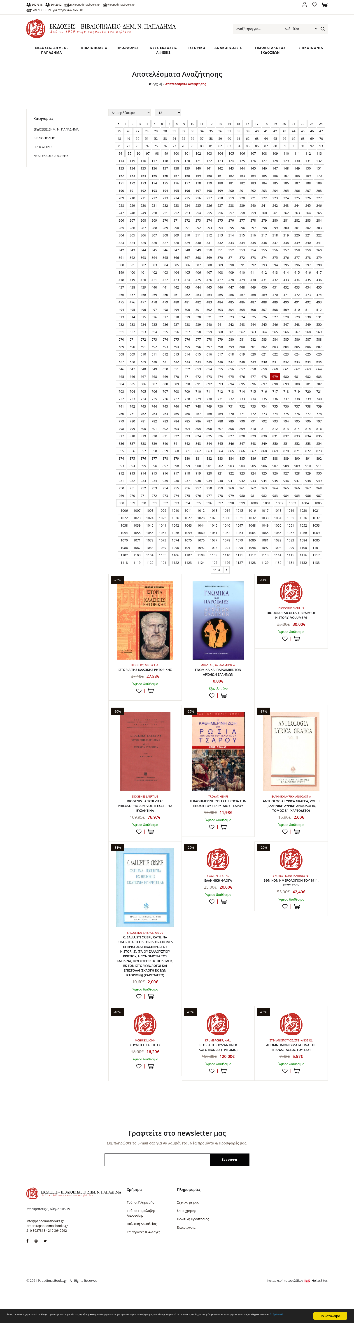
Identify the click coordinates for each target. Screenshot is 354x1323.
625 (308, 363)
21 (293, 133)
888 (275, 467)
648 (143, 378)
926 (275, 482)
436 (319, 289)
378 (308, 267)
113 (319, 163)
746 (176, 415)
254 (198, 222)
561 (231, 341)
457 (132, 304)
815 (308, 438)
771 (242, 423)
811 (264, 438)
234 (187, 215)
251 (165, 222)
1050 (277, 534)
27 (137, 140)
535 (154, 334)
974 (176, 505)
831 (275, 445)
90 (293, 155)
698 (275, 393)
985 (297, 505)
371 (231, 267)
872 (308, 460)
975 (187, 505)
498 (165, 319)
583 (264, 348)
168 (297, 185)
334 (242, 252)
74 (147, 155)
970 (132, 505)
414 (286, 282)
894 (132, 475)
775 (286, 423)
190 (121, 200)
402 (154, 282)
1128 (252, 572)
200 (231, 200)
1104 (149, 564)
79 (192, 155)
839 (154, 453)
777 (308, 423)
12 (211, 133)
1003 (292, 512)
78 (183, 155)
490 (286, 311)
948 (308, 490)
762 (143, 423)
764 (165, 423)
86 (257, 155)
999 (242, 512)
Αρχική (154, 93)
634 (198, 371)
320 (297, 244)
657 (242, 378)
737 (286, 408)
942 (242, 490)
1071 (137, 549)
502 (209, 319)
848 (253, 453)
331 (209, 252)
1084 (303, 549)
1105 (162, 564)
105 (231, 163)
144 (242, 177)
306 (143, 244)
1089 (162, 557)
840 (165, 453)
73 (137, 155)
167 (286, 185)
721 (319, 401)
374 (264, 267)
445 (209, 296)
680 (286, 386)
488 (264, 311)
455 (319, 296)
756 (286, 415)
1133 (316, 572)
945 (275, 490)
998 (231, 512)
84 (238, 155)
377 (297, 267)
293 (209, 237)
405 (187, 282)
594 (176, 356)
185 (275, 192)
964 (275, 497)
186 (286, 192)
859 (165, 460)
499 (176, 319)
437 (121, 296)
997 (220, 512)
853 (308, 453)
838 (143, 453)
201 (242, 200)
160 (209, 185)
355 (264, 259)
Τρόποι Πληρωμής (140, 1233)
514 (132, 326)
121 (198, 170)
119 (176, 170)
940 (220, 490)
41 (266, 140)
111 (297, 163)
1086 (124, 557)
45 (303, 140)
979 (231, 505)
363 (143, 267)
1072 (149, 549)
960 (231, 497)
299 (275, 237)
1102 (124, 564)
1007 (137, 520)
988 (121, 512)
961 (242, 497)
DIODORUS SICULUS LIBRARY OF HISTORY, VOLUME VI (291, 625)
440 (154, 296)
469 (264, 304)
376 (286, 267)
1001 (266, 512)
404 (176, 282)
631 (165, 371)
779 (121, 430)
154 (143, 185)
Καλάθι (325, 4)
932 (132, 490)
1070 (124, 549)
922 (231, 482)
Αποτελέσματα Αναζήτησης (186, 93)
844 (209, 453)
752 (242, 415)
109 (275, 163)
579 (220, 348)
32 (183, 140)
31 (174, 140)
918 (187, 482)
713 (231, 401)
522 (220, 326)
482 (198, 311)
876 (143, 467)
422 (165, 289)
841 (176, 453)
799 (132, 438)
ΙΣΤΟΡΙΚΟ (195, 49)
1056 (149, 542)
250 (154, 222)
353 (242, 259)
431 (264, 289)
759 (319, 415)
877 (154, 467)
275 (220, 229)
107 (253, 163)
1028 (201, 527)
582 (253, 348)
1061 (213, 542)
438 (132, 296)
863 (209, 460)
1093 (213, 557)
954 (165, 497)
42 (275, 140)
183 (253, 192)
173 (143, 192)
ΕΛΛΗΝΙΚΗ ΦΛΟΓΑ (218, 898)
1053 (316, 534)
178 (198, 192)
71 (119, 155)
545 (264, 334)
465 (220, 304)
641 (275, 371)
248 (132, 222)
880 (187, 467)
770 (231, 423)
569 (319, 341)
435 (308, 289)
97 (148, 163)
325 (143, 252)
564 (264, 341)
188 (308, 192)
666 (132, 386)
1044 (201, 534)
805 (198, 438)
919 (198, 482)
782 (154, 430)
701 (308, 393)
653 (198, 378)
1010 (175, 520)
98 (157, 163)
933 (143, 490)
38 (238, 140)
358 (297, 259)
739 (308, 408)
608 (121, 363)
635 (209, 371)
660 (275, 378)
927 (286, 482)
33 (192, 140)
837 (132, 453)
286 (132, 237)
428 (231, 289)
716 (264, 401)
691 (198, 393)
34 (202, 140)
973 (165, 505)
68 (303, 148)
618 (231, 363)
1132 (303, 572)
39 (247, 140)
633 (187, 371)
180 (220, 192)
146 (264, 177)
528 (286, 326)
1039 (137, 534)
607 (319, 356)
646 (121, 378)
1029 (213, 527)
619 (242, 363)
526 (264, 326)
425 (198, 289)
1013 (213, 520)
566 (286, 341)
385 (176, 274)
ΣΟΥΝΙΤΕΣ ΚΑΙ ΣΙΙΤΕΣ (145, 1074)
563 (253, 341)
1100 (303, 557)
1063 (239, 542)
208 (319, 200)
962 (253, 497)
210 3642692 (73, 4)
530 (308, 326)
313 (220, 244)
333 (231, 252)
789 (231, 430)
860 (176, 460)
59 (220, 148)
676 (242, 386)
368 (198, 267)
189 (319, 192)
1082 (277, 549)
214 (176, 207)
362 (132, 267)
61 (238, 148)
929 (308, 482)
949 (319, 490)
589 (121, 356)
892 (319, 467)
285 (121, 237)
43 (284, 140)
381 (132, 274)
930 (319, 482)
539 (198, 334)
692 (209, 393)
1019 (290, 520)
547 (286, 334)
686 (143, 393)
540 (209, 334)
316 (253, 244)
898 (176, 475)
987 (319, 505)
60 (229, 148)
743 (143, 415)
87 (266, 155)
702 (319, 393)
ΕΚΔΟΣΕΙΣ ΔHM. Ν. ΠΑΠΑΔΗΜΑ (49, 52)
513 (121, 326)
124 (231, 170)
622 (275, 363)
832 (286, 445)
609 (132, 363)
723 (132, 408)
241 (264, 215)
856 (132, 460)
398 (319, 274)
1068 (303, 542)
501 (198, 319)
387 (198, 274)
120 (187, 170)
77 (174, 155)
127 (264, 170)
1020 (303, 520)
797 (319, 430)
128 (275, 170)
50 (137, 148)
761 (132, 423)
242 (275, 215)
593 (165, 356)
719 (297, 401)
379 (319, 267)
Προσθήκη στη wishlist (139, 706)
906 (264, 475)
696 (253, 393)
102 (198, 163)
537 (176, 334)
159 (198, 185)
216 (198, 207)
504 (231, 319)
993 (176, 512)
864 (220, 460)
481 (187, 311)
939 (209, 490)
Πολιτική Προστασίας (193, 1250)
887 (264, 467)
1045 (213, 534)
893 (121, 475)
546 (275, 334)
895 (143, 475)
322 (319, 244)
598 (220, 356)
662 (297, 378)
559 (209, 341)
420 (143, 289)
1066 (277, 542)
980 (242, 505)
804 (187, 438)
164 (253, 185)
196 (187, 200)
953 (154, 497)
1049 (265, 534)
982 (264, 505)
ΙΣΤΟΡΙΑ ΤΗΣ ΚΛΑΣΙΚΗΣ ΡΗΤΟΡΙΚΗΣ (145, 682)
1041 (162, 534)
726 (165, 408)
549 (308, 334)
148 (286, 177)
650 (165, 378)
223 (275, 207)
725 (154, 408)
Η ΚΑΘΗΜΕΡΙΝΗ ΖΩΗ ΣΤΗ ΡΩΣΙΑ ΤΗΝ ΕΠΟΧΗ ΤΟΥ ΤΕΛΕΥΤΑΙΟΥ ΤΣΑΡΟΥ (218, 817)
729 (198, 408)
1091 (188, 557)
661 (286, 378)
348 (187, 259)
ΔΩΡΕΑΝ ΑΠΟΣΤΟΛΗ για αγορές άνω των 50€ (70, 9)
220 (242, 207)
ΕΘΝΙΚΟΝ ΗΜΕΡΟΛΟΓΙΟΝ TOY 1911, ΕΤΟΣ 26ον (291, 901)
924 (253, 482)
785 (187, 430)
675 (231, 386)
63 (257, 148)
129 (286, 170)
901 (209, 475)
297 (253, 237)
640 (264, 371)
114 (121, 170)
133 (121, 177)
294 (220, 237)
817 (121, 445)
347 (176, 259)
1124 (201, 572)
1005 (318, 512)
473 (308, 304)
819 (143, 445)
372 (242, 267)
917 (176, 482)
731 (220, 408)
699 (286, 393)
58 (211, 148)
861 (187, 460)
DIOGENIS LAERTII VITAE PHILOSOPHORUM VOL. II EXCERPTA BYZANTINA (145, 817)
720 (308, 401)
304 (121, 244)
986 (308, 505)
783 (165, 430)
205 (286, 200)
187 (297, 192)
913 (132, 482)
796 (308, 430)
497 (154, 319)
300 (286, 237)
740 (319, 408)
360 (319, 259)
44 (293, 140)
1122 (175, 572)
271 (176, 229)
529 (297, 326)
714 (242, 401)
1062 (226, 542)
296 (242, 237)
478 (154, 311)
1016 (252, 520)
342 (121, 259)
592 (154, 356)
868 (264, 460)
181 (231, 192)
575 (176, 348)
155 (154, 185)
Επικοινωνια (186, 1258)
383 (154, 274)
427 (220, 289)
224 (286, 207)
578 (209, 348)
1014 (226, 520)
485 (231, 311)
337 (275, 252)
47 (321, 140)
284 (319, 229)
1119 (137, 572)
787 (209, 430)
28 (147, 140)
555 (165, 341)
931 (121, 490)
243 (286, 215)
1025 (162, 527)
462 (187, 304)
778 (319, 423)
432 (275, 289)
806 (209, 438)
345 (154, 259)
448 (242, 296)
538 (187, 334)
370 (220, 267)
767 (198, 423)
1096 (252, 557)
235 (198, 215)
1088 (149, 557)
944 (264, 490)
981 (253, 505)
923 (242, 482)
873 (319, 460)
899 (187, 475)
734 (253, 408)
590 (132, 356)
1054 (124, 542)
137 (165, 177)
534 (143, 334)
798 (121, 438)
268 (143, 229)
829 (253, 445)
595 (187, 356)
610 (143, 363)
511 (308, 319)
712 (220, 401)
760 (121, 423)
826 (220, 445)
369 (209, 267)
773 (264, 423)
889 (286, 467)
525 (253, 326)
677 (253, 386)
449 (253, 296)
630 (154, 371)
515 (143, 326)
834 (308, 445)
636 (220, 371)
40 (257, 140)
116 (143, 170)
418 (121, 289)
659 (264, 378)
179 (209, 192)
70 (321, 148)
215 (187, 207)
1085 (316, 549)
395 (286, 274)
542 (231, 334)
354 (253, 259)
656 (231, 378)
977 (209, 505)
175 (165, 192)
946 (286, 490)
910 (308, 475)
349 (198, 259)
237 (220, 215)
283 (308, 229)
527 (275, 326)
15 (238, 133)
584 (275, 348)
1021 (316, 520)
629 (143, 371)
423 (176, 289)
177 (187, 192)
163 (242, 185)
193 (154, 200)
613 (176, 363)
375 (275, 267)
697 (264, 393)
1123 (188, 572)
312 (209, 244)
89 (284, 155)
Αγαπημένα (314, 4)
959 (220, 497)
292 (198, 237)
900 (198, 475)
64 (266, 148)
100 (176, 163)
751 (231, 415)
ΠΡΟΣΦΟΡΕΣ (127, 49)
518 (176, 326)
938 (198, 490)
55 (183, 148)
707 (165, 401)
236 (209, 215)
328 (176, 252)
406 (198, 282)
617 (220, 363)
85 (247, 155)
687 (154, 393)
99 (166, 163)
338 (286, 252)
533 (132, 334)
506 (253, 319)
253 (187, 222)
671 (187, 386)
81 (211, 155)
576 (187, 348)
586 (297, 348)
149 (297, 177)
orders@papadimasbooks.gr (116, 4)
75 (156, 155)
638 (242, 371)
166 (275, 185)
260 (264, 222)
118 (165, 170)
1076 (201, 549)
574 (165, 348)
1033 (265, 527)
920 (209, 482)
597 (209, 356)
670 (176, 386)
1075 (188, 549)
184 (264, 192)
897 (165, 475)
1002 (279, 512)
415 (297, 282)
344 (143, 259)
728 (187, 408)
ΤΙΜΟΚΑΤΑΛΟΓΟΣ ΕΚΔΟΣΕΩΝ (269, 52)
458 (143, 304)
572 (143, 348)
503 (220, 319)
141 (209, 177)
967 (308, 497)
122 (209, 170)
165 (264, 185)
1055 (137, 542)
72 (128, 155)
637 (231, 371)
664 (319, 378)
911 (319, 475)
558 (198, 341)
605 (297, 356)
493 (319, 311)
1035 (290, 527)
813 (286, 438)
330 (198, 252)
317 (264, 244)
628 (132, 371)
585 (286, 348)
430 (253, 289)
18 (266, 133)
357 (286, 259)
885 (242, 467)
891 (308, 467)
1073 (162, 549)
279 (264, 229)
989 (132, 512)
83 (229, 155)
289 (165, 237)
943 (253, 490)
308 (165, 244)
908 (286, 475)
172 (132, 192)
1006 (124, 520)
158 (187, 185)
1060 (201, 542)
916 (165, 482)
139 (187, 177)
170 (319, 185)
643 (297, 371)
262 (286, 222)
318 (275, 244)
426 (209, 289)
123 (220, 170)
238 (231, 215)
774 (275, 423)
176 (176, 192)
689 (176, 393)
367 (187, 267)
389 (220, 274)
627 (121, 371)
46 (312, 140)
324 (132, 252)
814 (297, 438)
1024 (149, 527)
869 (275, 460)
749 (209, 415)
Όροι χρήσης (186, 1241)
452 (286, 296)
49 (128, 148)
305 (132, 244)
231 (154, 215)
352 (231, 259)
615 (198, 363)
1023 (137, 527)
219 (231, 207)
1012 (201, 520)
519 (187, 326)
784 (176, 430)
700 (297, 393)
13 (220, 133)
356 (275, 259)
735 (264, 408)
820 (154, 445)
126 (253, 170)
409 (231, 282)
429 (242, 289)
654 (209, 378)
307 (154, 244)
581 (242, 348)
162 (231, 185)
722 (121, 408)
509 (286, 319)
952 (143, 497)
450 (264, 296)
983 (275, 505)
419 (132, 289)
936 (176, 490)
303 (319, 237)
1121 (162, 572)
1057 (162, 542)
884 (231, 467)
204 (275, 200)
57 (202, 148)
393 (264, 274)
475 (121, 311)
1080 (252, 549)
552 (132, 341)
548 (297, 334)
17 (257, 133)
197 (198, 200)
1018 (277, 520)
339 (297, 252)
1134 (216, 579)
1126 (226, 572)
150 (308, 177)
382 (143, 274)
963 (264, 497)
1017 (265, 520)
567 (297, 341)
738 (297, 408)
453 (297, 296)
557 (187, 341)
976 (198, 505)
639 (253, 371)
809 (242, 438)
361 (121, 267)
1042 (175, 534)
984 (286, 505)
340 (308, 252)
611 (154, 363)
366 (176, 267)
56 (192, 148)
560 (220, 341)
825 (209, 445)
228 (121, 215)
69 (312, 148)
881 (198, 467)
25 (119, 140)
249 (143, 222)
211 (143, 207)
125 (242, 170)
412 (264, 282)
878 (165, 467)
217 (209, 207)
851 (286, 453)
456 (121, 304)
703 (121, 401)
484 (220, 311)
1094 (226, 557)
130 (297, 170)
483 (209, 311)
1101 (316, 557)
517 (165, 326)
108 (264, 163)
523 (231, 326)
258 (242, 222)
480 (176, 311)
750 (220, 415)
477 (143, 311)
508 (275, 319)
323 (121, 252)
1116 (303, 564)
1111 (239, 564)
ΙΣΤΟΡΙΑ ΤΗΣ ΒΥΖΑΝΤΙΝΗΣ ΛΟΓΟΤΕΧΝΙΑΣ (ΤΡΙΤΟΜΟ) (218, 1077)
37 (229, 140)
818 (132, 445)
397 (308, 274)
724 (143, 408)
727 (176, 408)
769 (220, 423)
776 (297, 423)
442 (176, 296)
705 (143, 401)
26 (128, 140)
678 (264, 386)
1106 (175, 564)
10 (192, 133)
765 (176, 423)
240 (253, 215)
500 (187, 319)
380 (121, 274)
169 (308, 185)
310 (187, 244)
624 (297, 363)
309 (176, 244)
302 (308, 237)
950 (121, 497)
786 (198, 430)
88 (275, 155)
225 (297, 207)
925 (264, 482)
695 (242, 393)
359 (308, 259)
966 (297, 497)
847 (242, 453)
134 (132, 177)
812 (275, 438)
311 (198, 244)
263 (297, 222)
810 (253, 438)
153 (132, 185)
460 (165, 304)
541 (220, 334)
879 (176, 467)
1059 (188, 542)
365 (165, 267)
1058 (175, 542)
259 (253, 222)
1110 (226, 564)
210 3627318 (43, 4)
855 (121, 460)
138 (176, 177)
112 (308, 163)
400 (132, 282)
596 (198, 356)
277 (242, 229)
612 (165, 363)
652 (187, 378)
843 (198, 453)
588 (319, 348)
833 (297, 445)
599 (231, 356)
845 (220, 453)
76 (165, 155)
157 (176, 185)
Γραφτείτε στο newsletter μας (177, 1164)
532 (121, 334)
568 (308, 341)
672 (198, 386)
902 (220, 475)
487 (253, 311)
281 (286, 229)
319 (286, 244)
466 (231, 304)
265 (319, 222)
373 (253, 267)
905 (253, 475)
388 (209, 274)
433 (286, 289)
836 (121, 453)
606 (308, 356)
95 (129, 163)
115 (132, 170)
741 (121, 415)
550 (319, 334)
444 (198, 296)
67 (293, 148)
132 (319, 170)
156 (165, 185)
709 (187, 401)
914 (143, 482)
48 (119, 148)
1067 (290, 542)
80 (202, 155)
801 (154, 438)
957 (198, 497)
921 (220, 482)
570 (121, 348)
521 (209, 326)
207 (308, 200)
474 (319, 304)
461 (176, 304)
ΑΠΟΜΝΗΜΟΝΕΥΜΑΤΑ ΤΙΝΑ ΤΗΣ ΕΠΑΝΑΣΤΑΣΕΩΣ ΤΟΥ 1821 (291, 1077)
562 (242, 341)
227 (319, 207)
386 (187, 274)
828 (242, 445)
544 (253, 334)
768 (209, 423)
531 (319, 326)
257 (231, 222)
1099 (290, 557)
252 (176, 222)
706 (154, 401)
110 (286, 163)
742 (132, 415)
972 (154, 505)
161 (220, 185)
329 (187, 252)
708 (176, 401)
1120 (149, 572)
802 (165, 438)
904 (242, 475)
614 (187, 363)
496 (143, 319)
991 (154, 512)
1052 (303, 534)
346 (165, 259)
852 (297, 453)
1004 (305, 512)
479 (165, 311)
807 (220, 438)
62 (247, 148)
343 (132, 259)
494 (121, 319)
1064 (252, 542)
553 (143, 341)
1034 (277, 527)
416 (308, 282)
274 (209, 229)
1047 (239, 534)
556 (176, 341)
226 (308, 207)
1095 (239, 557)
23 (312, 133)
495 (132, 319)
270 (165, 229)
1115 (290, 564)
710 (198, 401)
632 (176, 371)
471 (286, 304)
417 (319, 282)
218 (220, 207)
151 (319, 177)
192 (143, 200)
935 (165, 490)
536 (165, 334)
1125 (213, 572)
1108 (201, 564)
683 (319, 386)
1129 (265, 572)
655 (220, 378)
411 (253, 282)
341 (319, 252)
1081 (265, 549)
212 (154, 207)
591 (143, 356)
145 (253, 177)
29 (156, 140)
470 (275, 304)
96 (138, 163)
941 (231, 490)
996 (209, 512)
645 (319, 371)
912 (121, 482)
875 (132, 467)
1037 (316, 527)
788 (220, 430)
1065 (265, 542)
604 (286, 356)
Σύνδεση (304, 4)
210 (132, 207)
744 (154, 415)
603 (275, 356)
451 (275, 296)
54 (174, 148)
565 (275, 341)
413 (275, 282)
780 (132, 430)
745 (165, 415)
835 (319, 445)
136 (154, 177)
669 (165, 386)
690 (187, 393)
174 (154, 192)
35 (211, 140)
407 (209, 282)
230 (143, 215)
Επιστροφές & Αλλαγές (143, 1263)
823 (187, 445)
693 (220, 393)
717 (275, 401)
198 (209, 200)
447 (231, 296)
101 (187, 163)
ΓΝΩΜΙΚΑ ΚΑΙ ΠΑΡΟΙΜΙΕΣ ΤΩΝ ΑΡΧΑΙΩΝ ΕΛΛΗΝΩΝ (218, 682)
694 (231, 393)
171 (121, 192)
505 (242, 319)
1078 (226, 549)
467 (242, 304)
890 (297, 467)
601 (253, 356)
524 (242, 326)
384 (165, 274)
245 (308, 215)
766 (187, 423)
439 (143, 296)
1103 (137, 564)
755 (275, 415)
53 (165, 148)
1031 (239, 527)
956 (187, 497)
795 (297, 430)
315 (242, 244)
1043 (188, 534)
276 (231, 229)
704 (132, 401)
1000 (254, 512)
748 (198, 415)
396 (297, 274)
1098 (277, 557)
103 (209, 163)
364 (154, 267)
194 (165, 200)
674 (220, 386)
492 (308, 311)
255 (209, 222)
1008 (149, 520)
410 (242, 282)
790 (242, 430)
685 (132, 393)
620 (253, 363)
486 (242, 311)
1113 (265, 564)
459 (154, 304)
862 (198, 460)
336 (264, 252)
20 (284, 133)
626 (319, 363)
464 (209, 304)
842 (187, 453)
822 (176, 445)
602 (264, 356)
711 (209, 401)
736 (275, 408)
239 (242, 215)
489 (275, 311)
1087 (137, 557)
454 (308, 296)
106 (242, 163)
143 (231, 177)
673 (209, 386)
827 (231, 445)
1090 (175, 557)
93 (321, 155)
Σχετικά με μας (188, 1233)
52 (156, 148)
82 (220, 155)
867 (253, 460)
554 (154, 341)
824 (198, 445)
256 (220, 222)
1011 (188, 520)
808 (231, 438)
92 (312, 155)
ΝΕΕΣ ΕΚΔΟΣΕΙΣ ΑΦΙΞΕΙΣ (163, 54)
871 (297, 460)
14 (229, 133)
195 (176, 200)
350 (209, 259)
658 (253, 378)
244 (297, 215)
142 (220, 177)
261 (275, 222)
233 (176, 215)
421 (154, 289)
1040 (149, 534)
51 (147, 148)
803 (176, 438)
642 (286, 371)
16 (247, 133)
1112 (252, 564)
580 (231, 348)
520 (198, 326)
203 (264, 200)
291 (187, 237)
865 (231, 460)
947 (297, 490)
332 (220, 252)
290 (176, 237)
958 (209, 497)
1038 (124, 534)
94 (120, 163)
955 (176, 497)
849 (264, 453)
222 (264, 207)
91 (303, 155)
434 (297, 289)
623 (286, 363)
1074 (175, 549)
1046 (226, 534)
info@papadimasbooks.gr (169, 4)
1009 (162, 520)
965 (286, 497)
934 (154, 490)
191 (132, 200)
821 (165, 445)
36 (220, 140)
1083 (290, 549)
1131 (290, 572)
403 (165, 282)
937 (187, 490)
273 (198, 229)
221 (253, 207)
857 (143, 460)
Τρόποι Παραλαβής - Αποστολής (142, 1243)
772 (253, 423)
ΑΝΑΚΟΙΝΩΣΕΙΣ (228, 49)
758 (308, 415)
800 (143, 438)
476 (132, 311)
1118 (124, 572)
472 (297, 304)
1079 (239, 549)
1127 (239, 572)
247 (121, 222)
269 (154, 229)
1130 (277, 572)
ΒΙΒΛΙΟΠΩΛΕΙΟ (92, 49)
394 (275, 274)
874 (121, 467)
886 (253, 467)
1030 (226, 527)
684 (121, 393)
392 (253, 274)
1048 (252, 534)
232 (165, 215)
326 (154, 252)
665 (121, 386)
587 (308, 348)
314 (231, 244)
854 (319, 453)
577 (198, 348)
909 (297, 475)
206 (297, 200)
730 (209, 408)
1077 (213, 549)
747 (187, 415)
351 (220, 259)
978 (220, 505)
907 (275, 475)
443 (187, 296)
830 (264, 445)
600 (242, 356)
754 (264, 415)
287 (143, 237)
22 (302, 133)
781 (143, 430)
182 (242, 192)
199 (220, 200)
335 (253, 252)
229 (132, 215)
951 (132, 497)
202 (253, 200)
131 (308, 170)
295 (231, 237)
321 (308, 244)
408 (220, 282)
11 (201, 133)
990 (143, 512)
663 (308, 378)
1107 (188, 564)
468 (253, 304)
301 (297, 237)
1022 (124, 527)
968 (319, 497)
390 (231, 274)
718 (286, 401)
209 (121, 207)
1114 (277, 564)
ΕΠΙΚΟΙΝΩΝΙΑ (309, 49)
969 (121, 505)
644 (308, 371)
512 (319, 319)
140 (198, 177)
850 (275, 453)
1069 (316, 542)
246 (319, 215)
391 (242, 274)
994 (187, 512)
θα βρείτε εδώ (167, 1318)
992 (165, 512)
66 (284, 148)
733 (242, 408)
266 (121, 229)
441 (165, 296)
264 (308, 222)
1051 (290, 534)
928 (297, 482)
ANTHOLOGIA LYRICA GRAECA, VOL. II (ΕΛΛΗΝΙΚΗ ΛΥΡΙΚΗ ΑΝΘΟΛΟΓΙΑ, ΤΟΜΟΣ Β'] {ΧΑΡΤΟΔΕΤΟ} (291, 820)
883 (220, 467)
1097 (265, 557)
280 (275, 229)
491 (297, 311)
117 (154, 170)
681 (297, 386)
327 (165, 252)
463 (198, 304)
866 (242, 460)
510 (297, 319)
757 (297, 415)
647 (132, 378)
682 (308, 386)
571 (132, 348)
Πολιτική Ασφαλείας (142, 1254)
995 (198, 512)
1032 (252, 527)
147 (275, 177)
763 (154, 423)
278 (253, 229)
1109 (213, 564)
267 (132, 229)
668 (154, 386)
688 (165, 393)
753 (253, 415)
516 (154, 326)
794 (286, 430)
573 (154, 348)
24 (321, 133)
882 (209, 467)
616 (209, 363)
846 (231, 453)
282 (297, 229)
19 (275, 133)
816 (319, 438)
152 (121, 185)
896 (154, 475)
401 (143, 282)
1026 (175, 527)
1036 (303, 527)
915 (154, 482)
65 (275, 148)
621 (264, 363)
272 (187, 229)
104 (220, 163)
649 (154, 378)
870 (286, 460)
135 (143, 177)
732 (231, 408)
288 (154, 237)
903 (231, 475)
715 (253, 401)
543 (242, 334)
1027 (188, 527)
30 (165, 140)
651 (176, 378)
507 (264, 319)
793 (275, 430)
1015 (239, 520)
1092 (201, 557)
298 (264, 237)
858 (154, 460)
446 (220, 296)
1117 (316, 564)
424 (187, 289)
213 (165, 207)
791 (253, 430)
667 (143, 386)
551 (121, 341)
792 (264, 430)
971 (143, 505)
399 (121, 282)
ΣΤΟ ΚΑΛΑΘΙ (151, 706)
